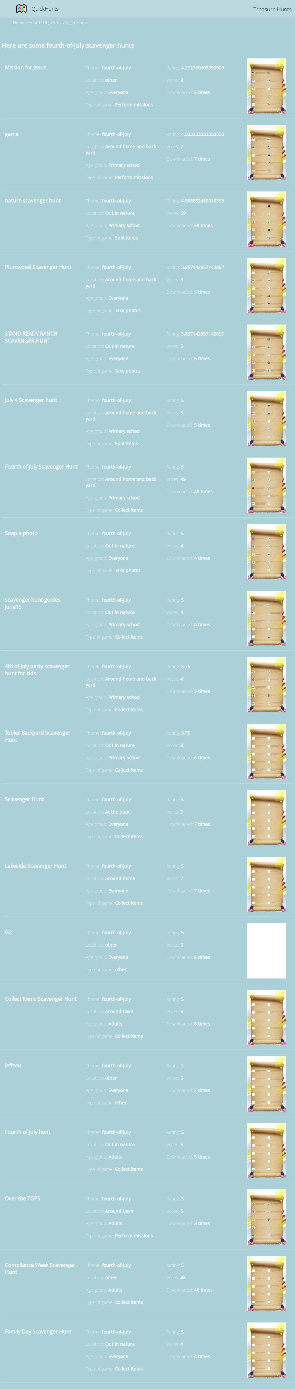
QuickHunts (44, 8)
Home (18, 22)
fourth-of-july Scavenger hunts (58, 22)
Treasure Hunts (272, 9)
